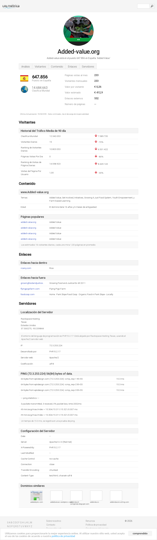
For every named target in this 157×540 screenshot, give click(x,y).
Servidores (88, 66)
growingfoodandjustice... (32, 283)
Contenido (57, 66)
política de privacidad (63, 536)
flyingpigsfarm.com (30, 289)
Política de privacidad (96, 524)
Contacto (50, 524)
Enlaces (72, 66)
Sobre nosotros (53, 521)
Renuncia (90, 521)
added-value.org (28, 222)
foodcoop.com (28, 294)
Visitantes (40, 66)
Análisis (25, 66)
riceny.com (26, 268)
